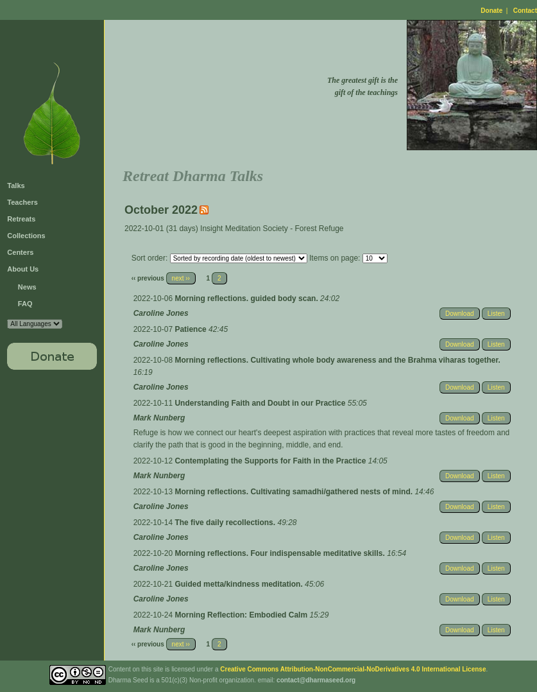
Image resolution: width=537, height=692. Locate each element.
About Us (22, 269)
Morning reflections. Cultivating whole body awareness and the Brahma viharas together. (337, 360)
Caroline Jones (161, 313)
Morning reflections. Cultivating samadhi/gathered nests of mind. (294, 491)
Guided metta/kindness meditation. (240, 584)
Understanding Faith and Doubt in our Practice (261, 403)
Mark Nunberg (159, 417)
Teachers (22, 202)
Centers (20, 252)
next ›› (181, 278)
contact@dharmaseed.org (316, 680)
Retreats (21, 219)
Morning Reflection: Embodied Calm (242, 614)
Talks (15, 185)
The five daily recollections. (226, 522)
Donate (491, 10)
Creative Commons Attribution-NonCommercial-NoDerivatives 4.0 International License (353, 669)
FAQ (25, 303)
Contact (525, 10)
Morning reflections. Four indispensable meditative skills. (281, 553)
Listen (496, 313)
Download (459, 313)
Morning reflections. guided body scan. (247, 298)
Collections (26, 235)
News (27, 287)
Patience (192, 329)
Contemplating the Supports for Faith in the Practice (271, 460)
